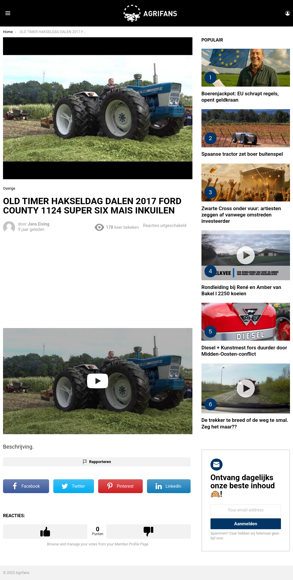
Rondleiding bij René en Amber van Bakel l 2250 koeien (241, 290)
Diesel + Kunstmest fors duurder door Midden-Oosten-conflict (244, 351)
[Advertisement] (97, 280)
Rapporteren (100, 461)
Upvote (45, 531)
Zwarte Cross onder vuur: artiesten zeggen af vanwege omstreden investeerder (241, 214)
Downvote (148, 531)
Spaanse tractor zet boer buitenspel (242, 154)
